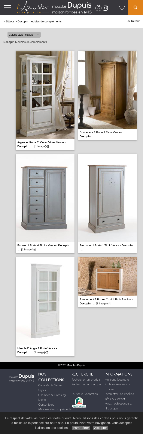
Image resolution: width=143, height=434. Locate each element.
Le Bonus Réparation (85, 394)
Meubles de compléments (55, 409)
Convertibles (46, 404)
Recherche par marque (86, 384)
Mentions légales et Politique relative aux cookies (117, 384)
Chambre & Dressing (52, 395)
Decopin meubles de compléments (40, 21)
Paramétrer (81, 428)
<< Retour (133, 21)
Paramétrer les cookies (119, 394)
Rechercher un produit (86, 379)
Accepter (101, 428)
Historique (111, 408)
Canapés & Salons (50, 385)
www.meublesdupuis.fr (119, 403)
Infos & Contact (115, 398)
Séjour (10, 21)
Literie (42, 399)
